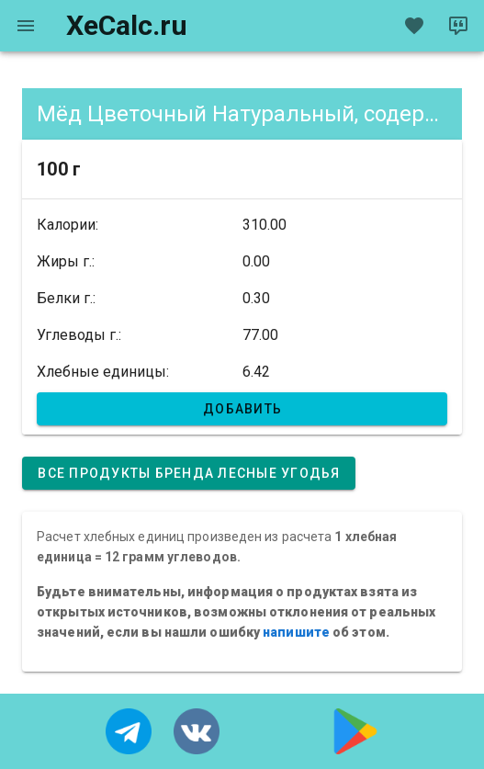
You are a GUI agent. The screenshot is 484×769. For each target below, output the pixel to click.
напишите (296, 632)
